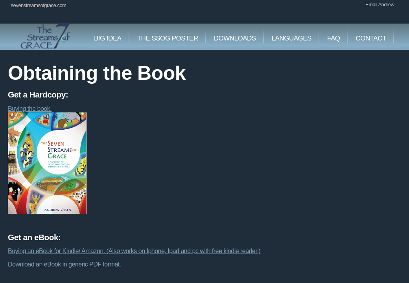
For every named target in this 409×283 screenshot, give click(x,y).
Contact (371, 38)
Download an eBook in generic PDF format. (64, 264)
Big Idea (108, 38)
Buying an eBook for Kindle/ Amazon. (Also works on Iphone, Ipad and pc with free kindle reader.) (134, 251)
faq (333, 38)
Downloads (235, 38)
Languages (291, 38)
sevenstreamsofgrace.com (38, 5)
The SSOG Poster (167, 38)
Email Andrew (379, 4)
